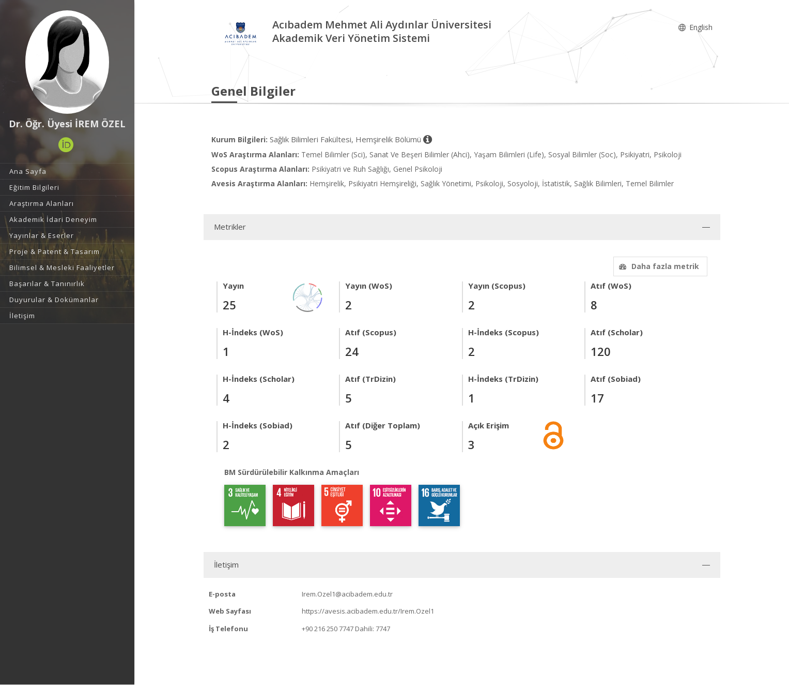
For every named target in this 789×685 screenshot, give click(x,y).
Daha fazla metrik (657, 266)
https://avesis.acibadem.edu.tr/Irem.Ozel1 (368, 611)
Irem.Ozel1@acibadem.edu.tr (347, 594)
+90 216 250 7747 (327, 628)
